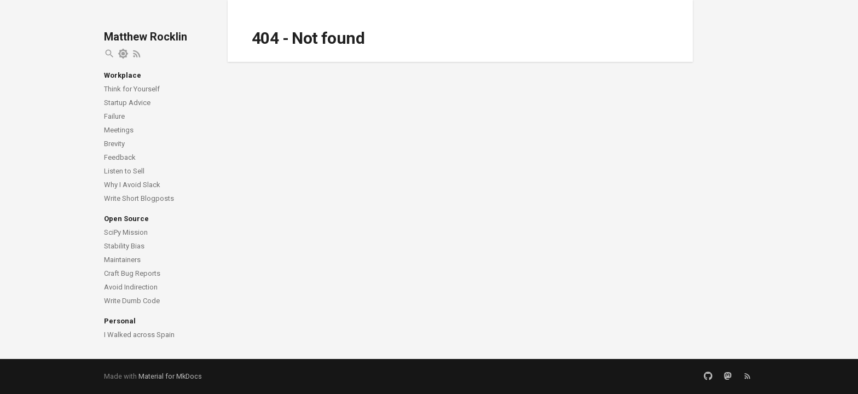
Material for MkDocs (170, 376)
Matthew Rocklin (145, 36)
